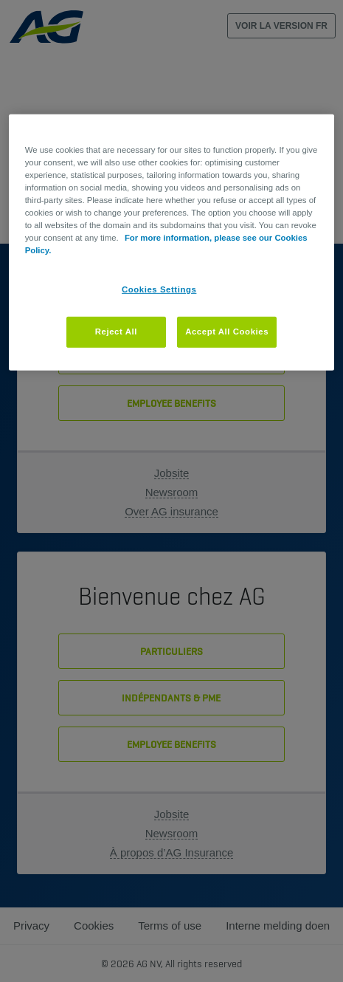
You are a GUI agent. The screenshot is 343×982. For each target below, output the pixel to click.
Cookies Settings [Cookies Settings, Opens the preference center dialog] (159, 289)
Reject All (116, 331)
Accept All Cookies (226, 331)
